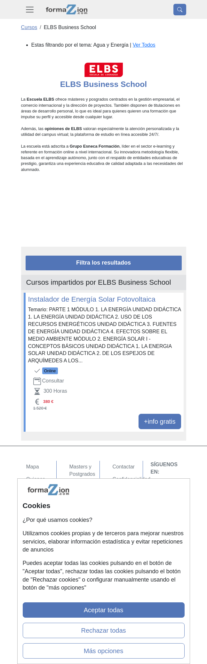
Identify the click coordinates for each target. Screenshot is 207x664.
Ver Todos (144, 45)
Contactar (124, 466)
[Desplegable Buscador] (179, 9)
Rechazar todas (103, 630)
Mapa (32, 466)
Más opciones (103, 650)
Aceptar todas (103, 610)
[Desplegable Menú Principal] (29, 9)
